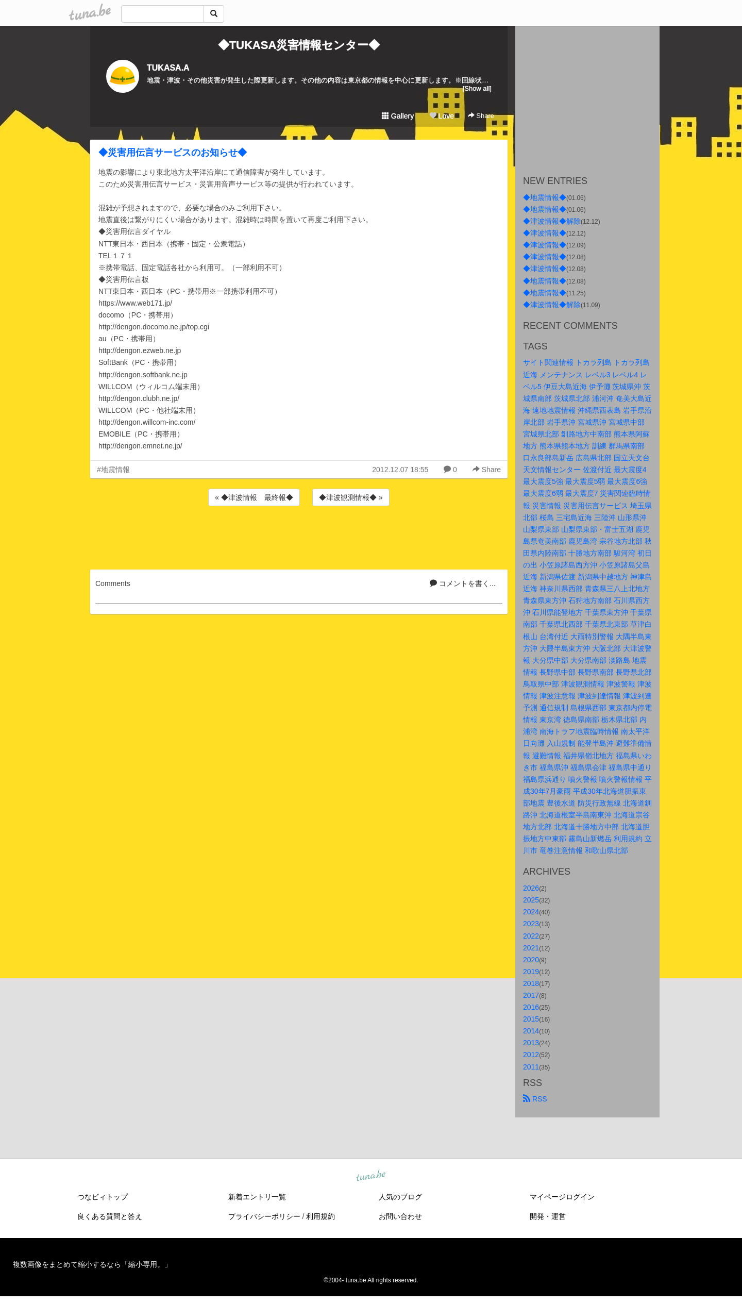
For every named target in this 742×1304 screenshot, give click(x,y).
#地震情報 (113, 469)
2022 (531, 936)
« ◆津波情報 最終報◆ (254, 497)
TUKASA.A (168, 67)
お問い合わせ (400, 1216)
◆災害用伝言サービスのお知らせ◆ (172, 152)
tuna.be (370, 1175)
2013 (531, 1043)
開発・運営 (548, 1216)
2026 (531, 888)
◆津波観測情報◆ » (351, 497)
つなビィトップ (102, 1197)
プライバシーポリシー (264, 1216)
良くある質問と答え (109, 1216)
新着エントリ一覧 (257, 1197)
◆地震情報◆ (544, 197)
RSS (535, 1099)
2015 (531, 1019)
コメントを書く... (463, 583)
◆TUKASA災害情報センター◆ (299, 45)
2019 (531, 971)
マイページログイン (562, 1197)
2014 (531, 1031)
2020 (531, 960)
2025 (531, 900)
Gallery (398, 116)
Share (481, 116)
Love (441, 116)
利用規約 (320, 1216)
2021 (531, 948)
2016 (531, 1007)
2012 (531, 1054)
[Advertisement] (299, 536)
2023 (531, 924)
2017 (531, 995)
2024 (531, 912)
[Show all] (477, 88)
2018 (531, 983)
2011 (531, 1067)
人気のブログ (400, 1197)
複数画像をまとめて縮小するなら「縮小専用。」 (92, 1264)
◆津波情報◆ (544, 233)
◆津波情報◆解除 (552, 221)
